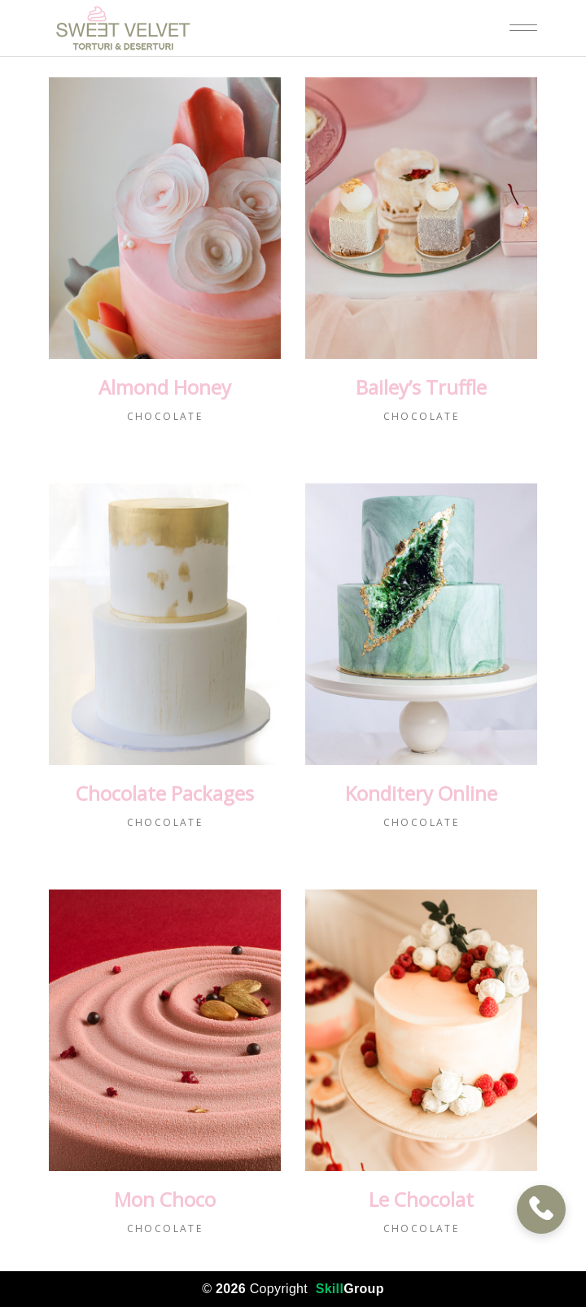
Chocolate (165, 416)
